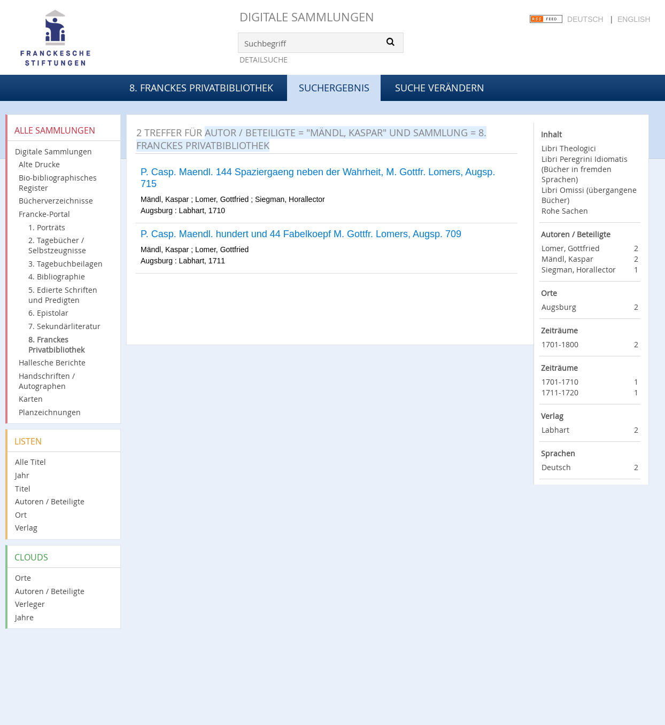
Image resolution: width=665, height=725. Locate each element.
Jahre (24, 617)
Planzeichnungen (50, 412)
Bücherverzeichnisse (56, 201)
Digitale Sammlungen (306, 17)
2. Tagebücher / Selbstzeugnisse (57, 245)
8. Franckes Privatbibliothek (201, 87)
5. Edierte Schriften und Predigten (62, 295)
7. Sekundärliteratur (64, 326)
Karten (31, 399)
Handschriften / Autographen (47, 381)
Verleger (30, 604)
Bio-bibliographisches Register (58, 183)
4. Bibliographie (56, 276)
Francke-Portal (44, 214)
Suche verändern (439, 87)
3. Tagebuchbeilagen (65, 264)
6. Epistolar (48, 313)
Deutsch (585, 19)
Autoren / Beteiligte (49, 501)
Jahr (22, 475)
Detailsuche (263, 59)
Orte (23, 578)
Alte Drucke (39, 164)
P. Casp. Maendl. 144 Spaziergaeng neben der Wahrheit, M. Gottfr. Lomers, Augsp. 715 (318, 178)
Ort (21, 515)
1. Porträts (46, 227)
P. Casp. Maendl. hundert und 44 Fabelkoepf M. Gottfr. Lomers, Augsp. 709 (301, 234)
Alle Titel (30, 462)
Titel (22, 489)
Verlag (26, 528)
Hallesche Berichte (52, 362)
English (633, 19)
